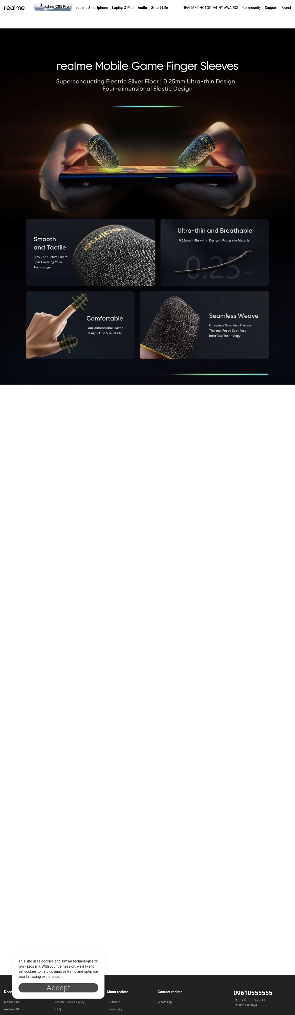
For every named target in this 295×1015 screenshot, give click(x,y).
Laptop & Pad (123, 8)
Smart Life (159, 8)
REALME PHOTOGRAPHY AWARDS (210, 8)
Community (251, 8)
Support (271, 8)
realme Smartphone (92, 8)
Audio (142, 8)
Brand (286, 8)
